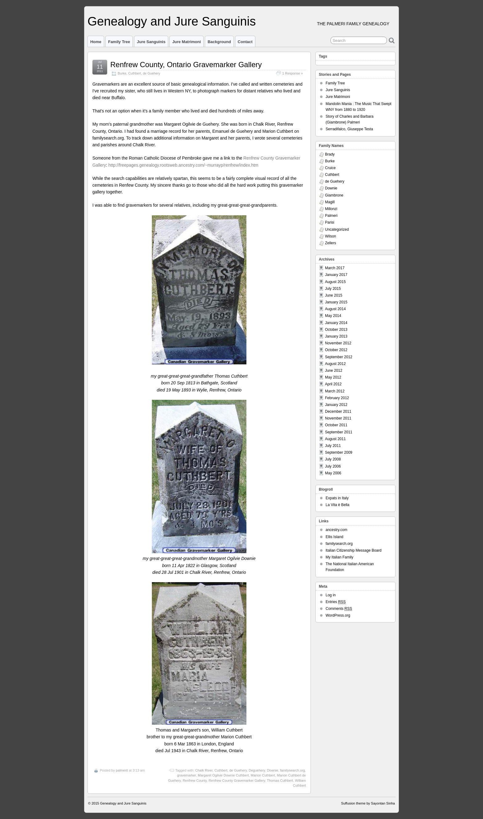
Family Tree (119, 41)
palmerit (122, 770)
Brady (330, 154)
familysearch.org (292, 770)
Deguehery (257, 770)
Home (95, 41)
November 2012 (338, 343)
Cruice (330, 168)
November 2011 (338, 418)
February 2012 (337, 398)
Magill (330, 202)
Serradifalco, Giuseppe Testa (349, 129)
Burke (122, 73)
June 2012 (333, 370)
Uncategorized (337, 229)
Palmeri (331, 215)
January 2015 (336, 302)
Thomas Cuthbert (280, 780)
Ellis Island (334, 537)
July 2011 (333, 446)
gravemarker (186, 775)
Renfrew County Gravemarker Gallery (237, 780)
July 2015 (333, 288)
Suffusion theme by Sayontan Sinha (368, 803)
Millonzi (331, 209)
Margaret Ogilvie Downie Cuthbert (223, 775)
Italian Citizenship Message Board (353, 550)
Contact (245, 41)
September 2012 (338, 357)
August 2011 (335, 439)
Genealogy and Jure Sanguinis (171, 21)
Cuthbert (134, 73)
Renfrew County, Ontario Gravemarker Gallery (186, 64)
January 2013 (336, 336)
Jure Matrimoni (186, 41)
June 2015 (333, 295)
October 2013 (336, 329)
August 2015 (335, 282)
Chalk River (204, 770)
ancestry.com (336, 530)
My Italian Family (339, 557)
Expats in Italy (337, 498)
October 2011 (336, 425)
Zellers (330, 243)
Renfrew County (195, 780)
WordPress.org (338, 615)
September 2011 (338, 432)
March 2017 (334, 268)
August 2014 (335, 309)
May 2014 (333, 316)
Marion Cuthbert (263, 775)
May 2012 (333, 377)
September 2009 (338, 452)
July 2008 (333, 459)
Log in (331, 595)
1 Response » (292, 73)
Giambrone (334, 195)
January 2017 (336, 275)
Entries (336, 602)
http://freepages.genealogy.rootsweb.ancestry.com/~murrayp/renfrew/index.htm (183, 165)
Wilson (330, 236)
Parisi (329, 222)
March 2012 (334, 391)
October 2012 (336, 350)
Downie (272, 770)
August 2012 (335, 364)
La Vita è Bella (337, 505)
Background (219, 41)
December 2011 (338, 411)
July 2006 (333, 466)
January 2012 (336, 405)
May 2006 (333, 473)
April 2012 (333, 384)
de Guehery (151, 73)
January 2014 (336, 323)
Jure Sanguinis (151, 41)
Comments (339, 608)
